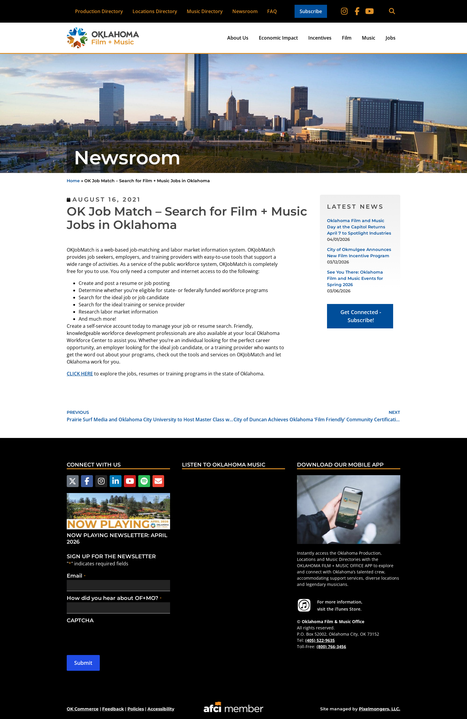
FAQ (272, 11)
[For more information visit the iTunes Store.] (304, 605)
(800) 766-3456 (331, 646)
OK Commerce (83, 708)
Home (73, 180)
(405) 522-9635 (320, 640)
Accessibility (160, 708)
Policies (135, 708)
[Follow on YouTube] (369, 11)
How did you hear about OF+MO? (114, 597)
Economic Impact (278, 38)
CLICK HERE (80, 373)
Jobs (391, 38)
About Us (237, 38)
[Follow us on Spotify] (141, 480)
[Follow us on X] (72, 480)
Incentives (319, 38)
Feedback (113, 708)
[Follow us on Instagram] (100, 480)
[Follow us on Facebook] (86, 480)
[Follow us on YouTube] (127, 480)
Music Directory (205, 11)
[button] (392, 11)
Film (346, 38)
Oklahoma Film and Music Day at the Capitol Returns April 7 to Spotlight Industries (359, 227)
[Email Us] (155, 480)
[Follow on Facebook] (357, 11)
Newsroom (245, 11)
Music (368, 38)
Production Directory (99, 11)
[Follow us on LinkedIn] (113, 480)
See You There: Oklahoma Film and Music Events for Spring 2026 (355, 278)
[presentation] (112, 635)
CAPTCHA (80, 620)
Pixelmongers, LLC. (379, 708)
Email (76, 575)
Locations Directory (155, 11)
